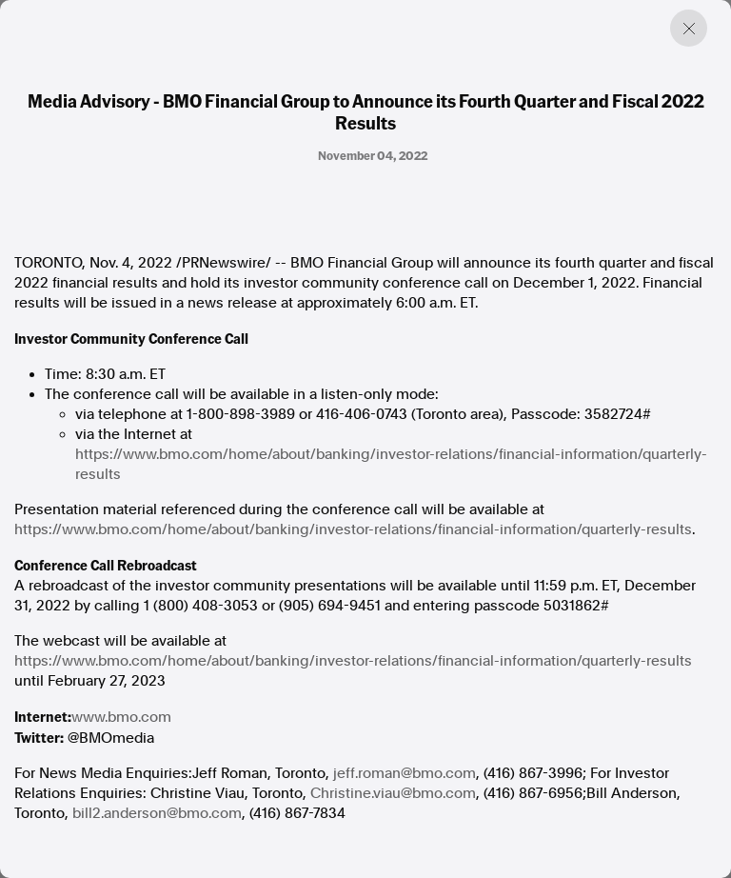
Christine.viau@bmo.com (393, 793)
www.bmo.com (121, 717)
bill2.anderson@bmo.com (157, 813)
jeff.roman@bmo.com (404, 773)
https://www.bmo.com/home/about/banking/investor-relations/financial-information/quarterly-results (391, 464)
